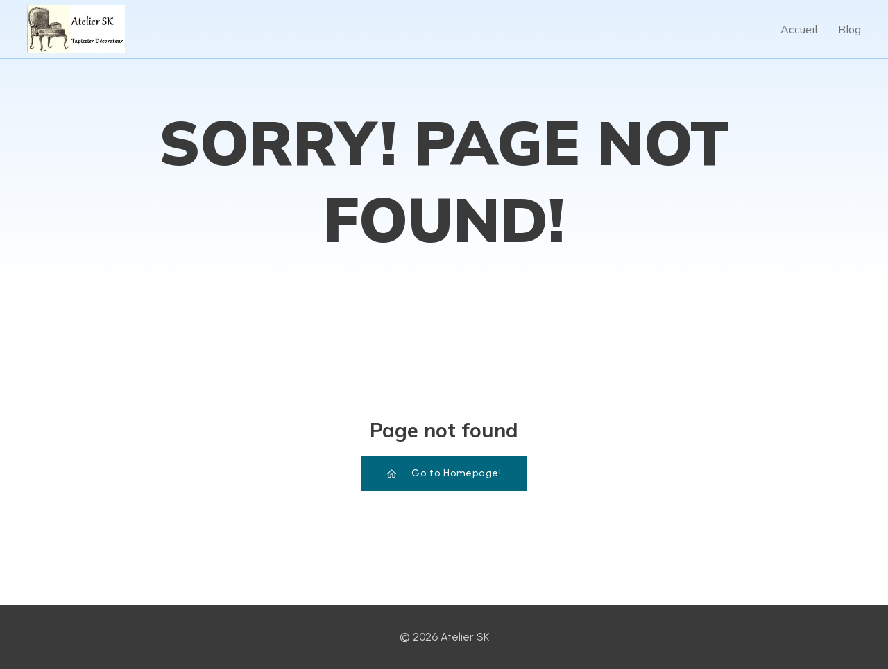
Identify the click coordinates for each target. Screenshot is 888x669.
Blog (849, 29)
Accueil (798, 29)
